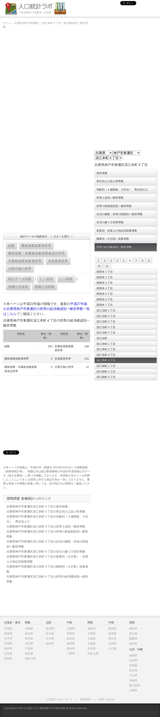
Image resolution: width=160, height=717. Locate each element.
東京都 (29, 653)
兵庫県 (92, 643)
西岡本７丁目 (104, 304)
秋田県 (8, 648)
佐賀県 (133, 660)
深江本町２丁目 (105, 349)
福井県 (50, 643)
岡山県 (112, 638)
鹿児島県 (134, 685)
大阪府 (92, 638)
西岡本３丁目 (104, 282)
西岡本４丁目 (104, 288)
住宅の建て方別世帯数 (110, 222)
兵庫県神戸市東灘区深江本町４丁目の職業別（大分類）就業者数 (47, 569)
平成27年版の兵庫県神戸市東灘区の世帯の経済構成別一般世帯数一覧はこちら (46, 309)
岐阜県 (71, 638)
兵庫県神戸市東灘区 (26, 23)
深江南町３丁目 (105, 377)
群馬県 (29, 638)
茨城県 (29, 628)
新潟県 (50, 628)
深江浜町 (101, 338)
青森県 (8, 633)
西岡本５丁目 (104, 293)
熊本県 (133, 670)
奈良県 (92, 648)
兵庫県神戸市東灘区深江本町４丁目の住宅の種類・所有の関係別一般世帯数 (47, 544)
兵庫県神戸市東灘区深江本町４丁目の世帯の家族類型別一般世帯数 (47, 534)
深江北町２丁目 (105, 316)
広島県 (112, 643)
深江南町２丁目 (105, 371)
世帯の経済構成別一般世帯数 (114, 247)
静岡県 (71, 643)
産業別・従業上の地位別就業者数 (116, 230)
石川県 (50, 638)
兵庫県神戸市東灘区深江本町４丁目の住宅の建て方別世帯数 (45, 551)
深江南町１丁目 (105, 365)
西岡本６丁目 (104, 299)
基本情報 (101, 173)
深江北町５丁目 (105, 332)
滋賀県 (92, 628)
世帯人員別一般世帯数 (110, 197)
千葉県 (29, 648)
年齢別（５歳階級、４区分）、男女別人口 (122, 189)
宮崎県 (133, 680)
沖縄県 (133, 690)
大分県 (133, 675)
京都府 (92, 633)
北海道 (8, 628)
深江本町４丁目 (51, 23)
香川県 (133, 633)
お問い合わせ (106, 699)
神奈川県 (30, 658)
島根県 (112, 633)
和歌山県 (93, 653)
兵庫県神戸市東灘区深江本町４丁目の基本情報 (37, 506)
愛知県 (71, 648)
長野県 (71, 633)
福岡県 (133, 655)
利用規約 (85, 699)
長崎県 (133, 665)
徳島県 (133, 628)
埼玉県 (29, 643)
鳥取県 (112, 628)
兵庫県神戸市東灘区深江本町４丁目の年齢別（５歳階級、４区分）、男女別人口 (47, 519)
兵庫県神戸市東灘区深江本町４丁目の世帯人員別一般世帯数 (45, 526)
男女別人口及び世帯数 (110, 181)
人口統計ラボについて (58, 699)
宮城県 (8, 643)
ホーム (7, 23)
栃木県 (29, 633)
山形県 (8, 653)
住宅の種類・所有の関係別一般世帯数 (119, 214)
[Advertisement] (46, 200)
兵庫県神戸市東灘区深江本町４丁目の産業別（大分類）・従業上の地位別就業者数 (47, 559)
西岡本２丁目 (104, 277)
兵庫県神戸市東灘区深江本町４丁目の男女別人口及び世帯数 (45, 511)
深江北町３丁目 (105, 321)
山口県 (112, 648)
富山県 (50, 633)
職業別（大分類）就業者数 (112, 238)
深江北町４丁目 (105, 327)
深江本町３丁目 (105, 354)
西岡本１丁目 (104, 271)
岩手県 (8, 638)
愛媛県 (133, 638)
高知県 (133, 643)
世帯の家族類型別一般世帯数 (114, 206)
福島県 (8, 658)
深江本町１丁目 (105, 343)
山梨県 (71, 628)
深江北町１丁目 (105, 310)
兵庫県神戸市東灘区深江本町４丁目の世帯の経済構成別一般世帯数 (47, 579)
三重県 (71, 653)
